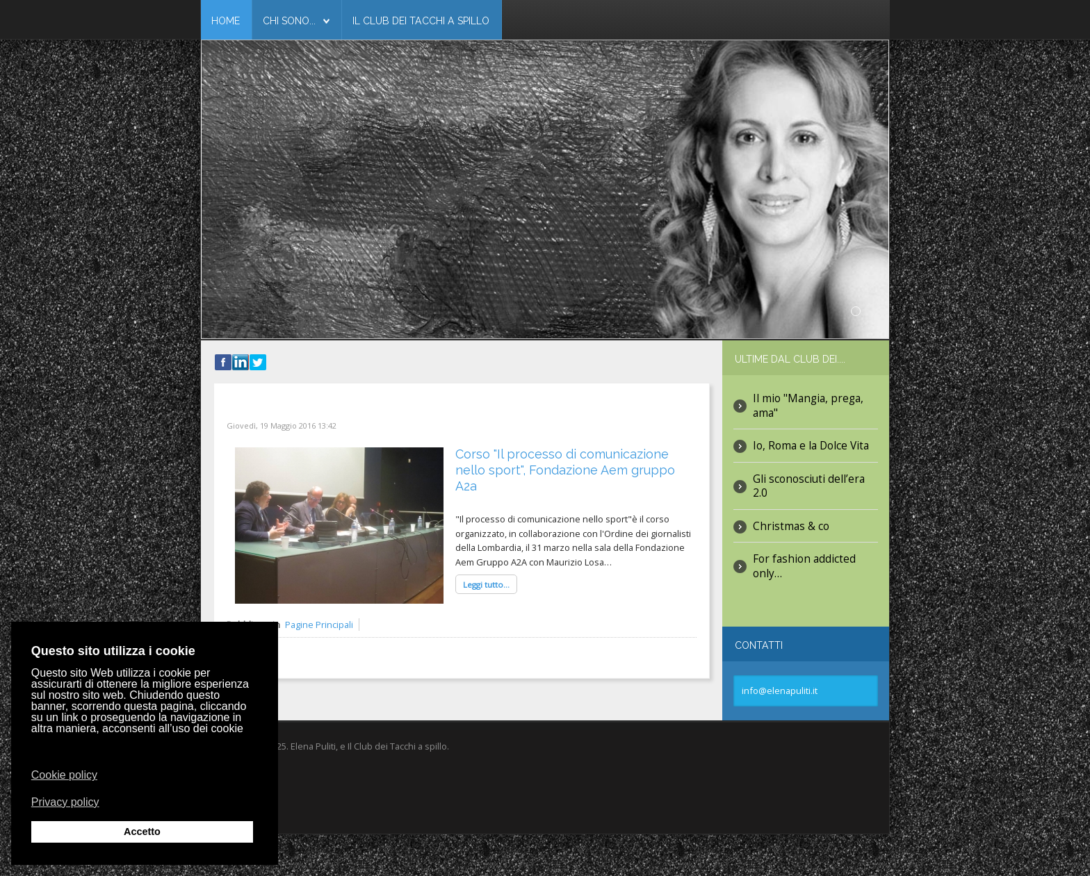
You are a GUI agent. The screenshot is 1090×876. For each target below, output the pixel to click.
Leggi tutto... (486, 584)
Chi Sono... (289, 20)
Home (225, 20)
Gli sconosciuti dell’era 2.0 (809, 486)
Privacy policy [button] (65, 801)
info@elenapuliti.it (780, 690)
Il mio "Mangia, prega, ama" (808, 405)
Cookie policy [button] (64, 775)
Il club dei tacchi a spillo (420, 20)
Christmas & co (791, 526)
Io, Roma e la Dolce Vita (811, 445)
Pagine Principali (319, 624)
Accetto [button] (142, 831)
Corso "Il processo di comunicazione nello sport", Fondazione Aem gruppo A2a (565, 470)
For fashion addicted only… (804, 566)
